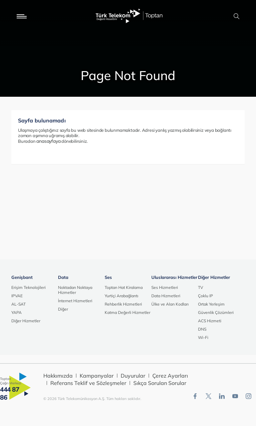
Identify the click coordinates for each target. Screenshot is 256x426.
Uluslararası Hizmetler (174, 277)
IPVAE (17, 295)
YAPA (16, 312)
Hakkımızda (58, 375)
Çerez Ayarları (170, 375)
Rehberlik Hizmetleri (123, 304)
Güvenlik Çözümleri (216, 312)
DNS (202, 329)
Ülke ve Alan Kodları (170, 304)
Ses (108, 277)
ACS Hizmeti (209, 320)
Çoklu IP (205, 295)
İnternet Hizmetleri (75, 300)
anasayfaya (48, 141)
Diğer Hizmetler (25, 320)
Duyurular (133, 375)
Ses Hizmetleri (164, 287)
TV (200, 287)
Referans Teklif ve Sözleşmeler (88, 383)
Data (63, 277)
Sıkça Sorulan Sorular (159, 383)
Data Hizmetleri (165, 295)
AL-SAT (18, 304)
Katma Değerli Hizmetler (127, 312)
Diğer (63, 309)
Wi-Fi (203, 337)
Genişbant (22, 277)
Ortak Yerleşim (211, 304)
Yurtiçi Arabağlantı (121, 295)
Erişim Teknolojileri (28, 287)
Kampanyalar (97, 375)
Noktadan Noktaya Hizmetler (75, 290)
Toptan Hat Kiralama (124, 287)
